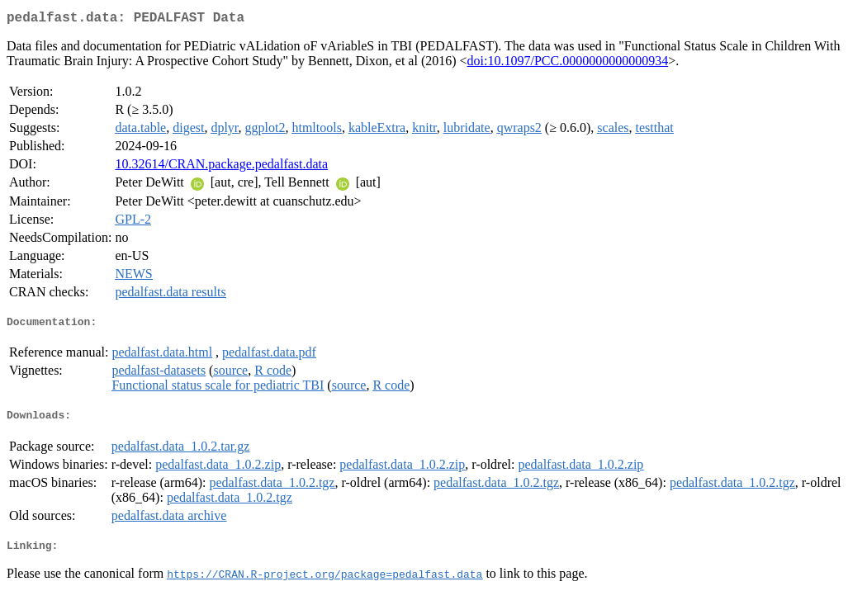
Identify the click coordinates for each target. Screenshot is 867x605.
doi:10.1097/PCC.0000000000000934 (568, 64)
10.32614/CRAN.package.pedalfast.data (221, 167)
